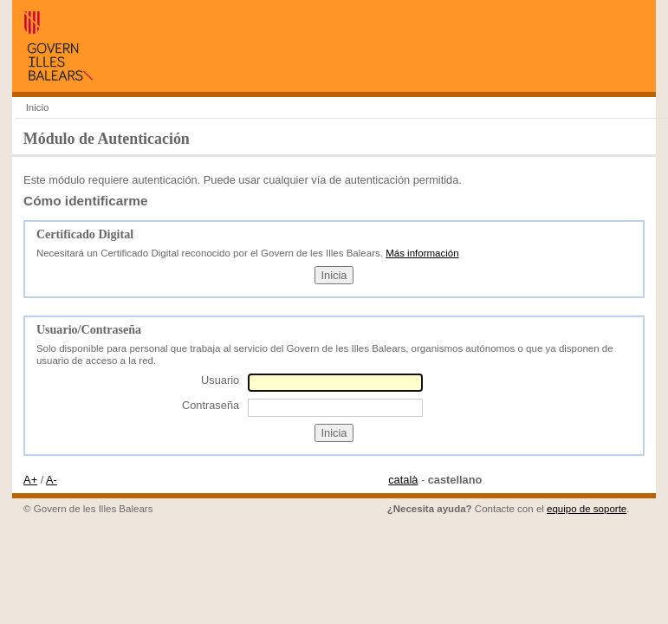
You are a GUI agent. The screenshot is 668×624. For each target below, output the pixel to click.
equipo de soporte (586, 509)
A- (51, 479)
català (403, 479)
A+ (30, 479)
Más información (422, 253)
